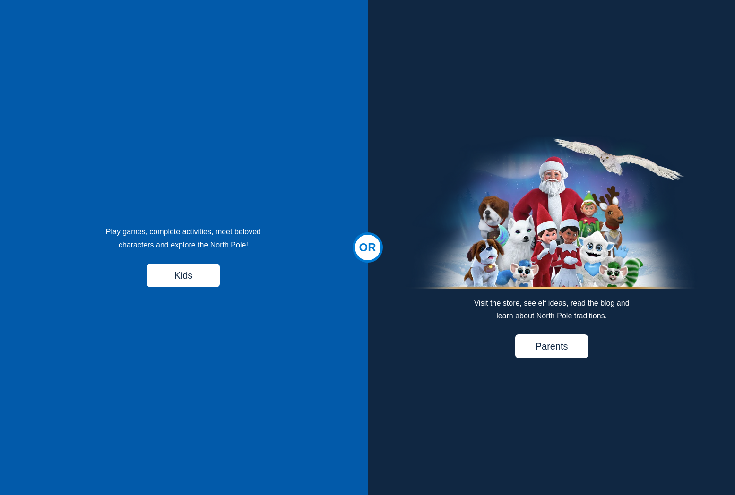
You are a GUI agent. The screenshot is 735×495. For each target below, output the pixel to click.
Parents (552, 346)
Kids (183, 275)
